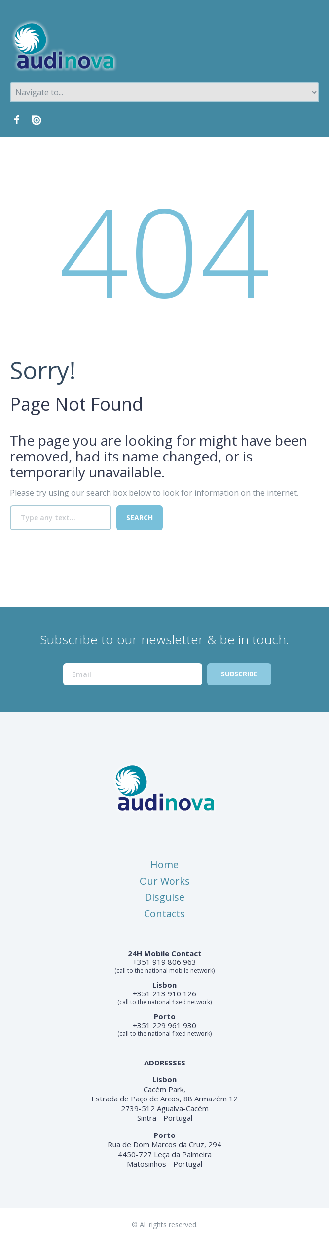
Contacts (164, 913)
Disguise (164, 897)
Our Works (165, 880)
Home (164, 864)
